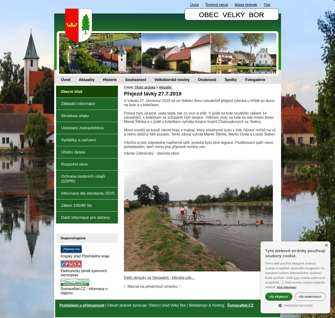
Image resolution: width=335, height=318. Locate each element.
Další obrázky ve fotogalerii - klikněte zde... (159, 278)
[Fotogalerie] (255, 79)
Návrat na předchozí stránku (152, 286)
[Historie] (109, 79)
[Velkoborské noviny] (172, 79)
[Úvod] (66, 79)
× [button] (326, 245)
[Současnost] (136, 79)
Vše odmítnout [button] (310, 296)
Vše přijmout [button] (278, 296)
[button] (295, 305)
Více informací (286, 287)
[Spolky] (230, 79)
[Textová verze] (217, 5)
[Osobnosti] (207, 79)
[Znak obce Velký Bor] (79, 39)
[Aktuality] (86, 79)
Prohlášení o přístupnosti (82, 305)
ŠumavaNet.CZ (240, 305)
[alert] (295, 277)
